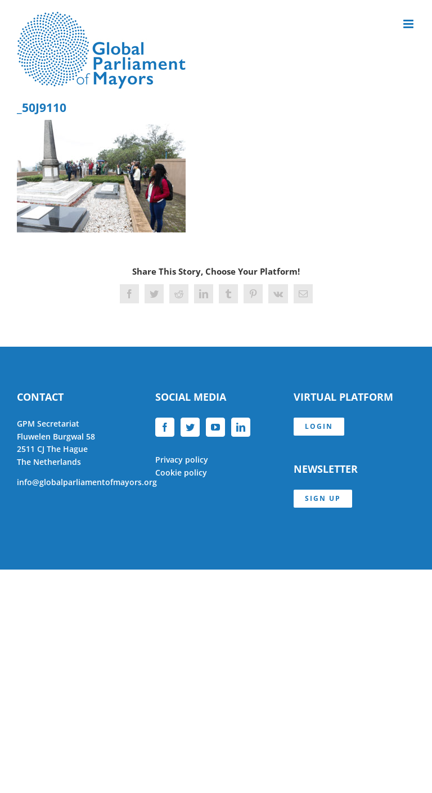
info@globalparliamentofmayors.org (87, 482)
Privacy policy (181, 459)
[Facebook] (164, 427)
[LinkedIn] (240, 427)
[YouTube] (215, 427)
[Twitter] (190, 427)
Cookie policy (181, 472)
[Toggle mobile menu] (409, 24)
